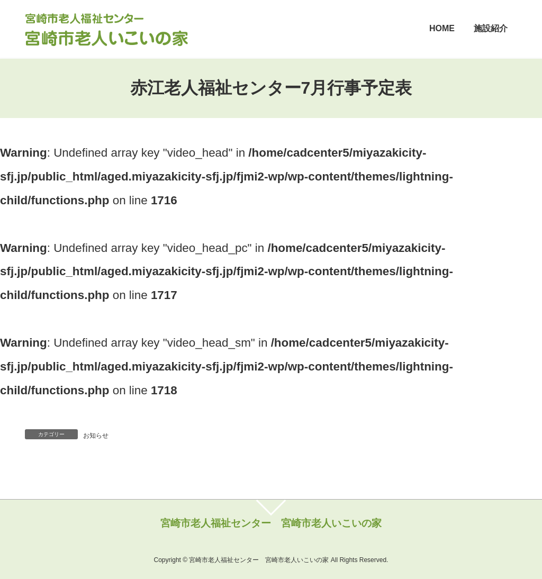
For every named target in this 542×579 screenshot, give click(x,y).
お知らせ (96, 435)
